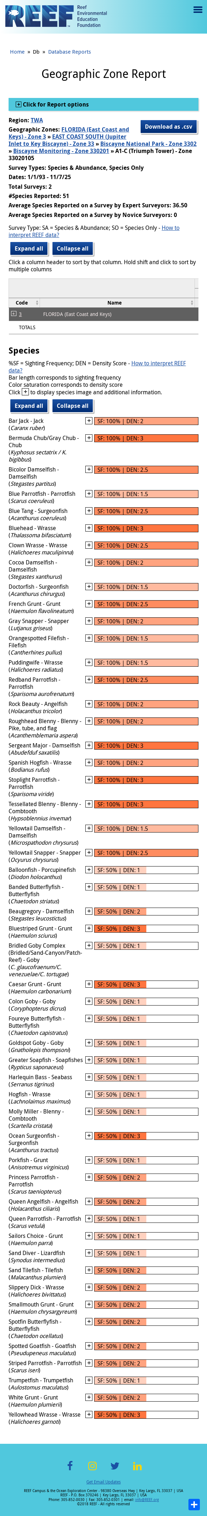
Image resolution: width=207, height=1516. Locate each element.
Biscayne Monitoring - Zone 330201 (61, 151)
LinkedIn (137, 1470)
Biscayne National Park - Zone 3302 (148, 144)
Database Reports (69, 51)
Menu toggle (197, 15)
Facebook (70, 1470)
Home (17, 51)
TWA (37, 120)
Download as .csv (168, 126)
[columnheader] (24, 302)
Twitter (115, 1470)
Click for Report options (55, 104)
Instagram (92, 1470)
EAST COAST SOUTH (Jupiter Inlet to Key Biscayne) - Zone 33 (67, 140)
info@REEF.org (147, 1499)
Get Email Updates (103, 1482)
